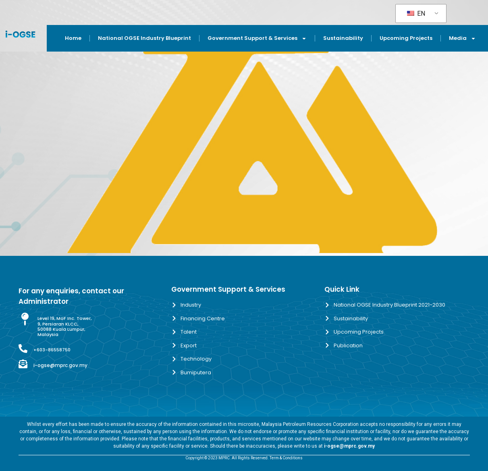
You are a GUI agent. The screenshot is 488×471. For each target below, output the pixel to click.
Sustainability (343, 38)
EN (416, 13)
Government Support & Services (257, 38)
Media (462, 38)
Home (73, 38)
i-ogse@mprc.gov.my (60, 365)
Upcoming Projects (406, 38)
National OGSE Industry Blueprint (144, 38)
